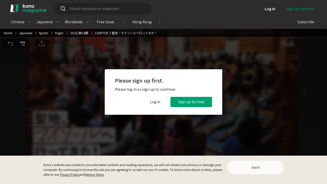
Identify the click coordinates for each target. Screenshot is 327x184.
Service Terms (94, 174)
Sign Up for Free (191, 102)
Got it (255, 167)
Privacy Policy (69, 174)
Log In (155, 102)
